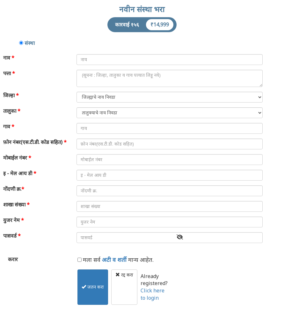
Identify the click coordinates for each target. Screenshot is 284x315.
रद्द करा (124, 275)
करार (13, 259)
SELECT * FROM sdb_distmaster (169, 97)
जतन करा (93, 287)
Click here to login (152, 294)
